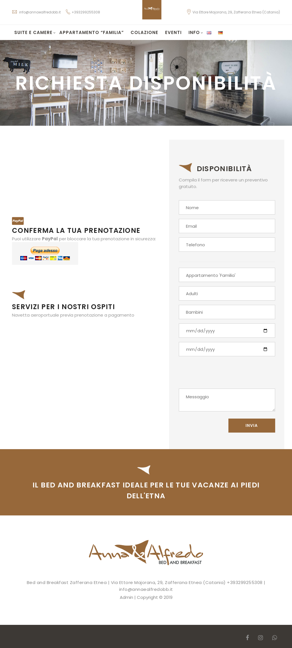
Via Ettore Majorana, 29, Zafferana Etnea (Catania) (233, 12)
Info (195, 32)
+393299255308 (86, 12)
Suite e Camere (35, 32)
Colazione (144, 32)
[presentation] (222, 374)
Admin (126, 597)
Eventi (173, 32)
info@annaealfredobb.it (36, 12)
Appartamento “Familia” (91, 32)
